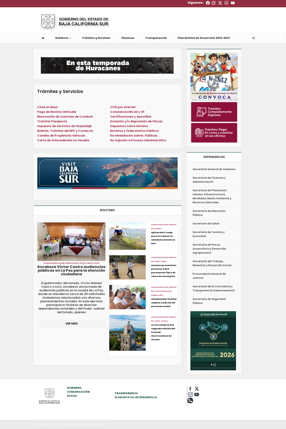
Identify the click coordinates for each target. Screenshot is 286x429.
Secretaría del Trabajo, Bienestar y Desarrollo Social (212, 263)
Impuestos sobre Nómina (129, 126)
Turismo (164, 321)
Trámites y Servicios (96, 38)
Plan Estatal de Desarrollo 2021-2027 (204, 38)
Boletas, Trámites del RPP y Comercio (65, 131)
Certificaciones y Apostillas (130, 116)
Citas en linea (47, 107)
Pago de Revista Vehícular (57, 112)
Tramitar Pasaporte (52, 121)
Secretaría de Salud (206, 223)
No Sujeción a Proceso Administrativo (138, 140)
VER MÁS (71, 323)
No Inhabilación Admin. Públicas (133, 135)
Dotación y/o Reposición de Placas (136, 121)
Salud (157, 261)
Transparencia (156, 38)
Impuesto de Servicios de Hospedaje (64, 126)
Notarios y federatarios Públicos (134, 131)
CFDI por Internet (123, 107)
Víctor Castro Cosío (89, 263)
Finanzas (127, 38)
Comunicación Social (54, 263)
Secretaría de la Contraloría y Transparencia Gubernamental (214, 288)
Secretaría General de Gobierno (214, 169)
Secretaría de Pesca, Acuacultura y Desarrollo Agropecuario (209, 249)
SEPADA (158, 228)
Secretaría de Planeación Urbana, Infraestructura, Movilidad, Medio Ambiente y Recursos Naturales (212, 196)
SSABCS (164, 261)
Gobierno (61, 38)
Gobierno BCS (72, 263)
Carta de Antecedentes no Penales (63, 140)
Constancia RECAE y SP (127, 112)
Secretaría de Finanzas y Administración (209, 180)
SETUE (157, 321)
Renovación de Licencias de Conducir (65, 116)
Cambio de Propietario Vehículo (61, 135)
